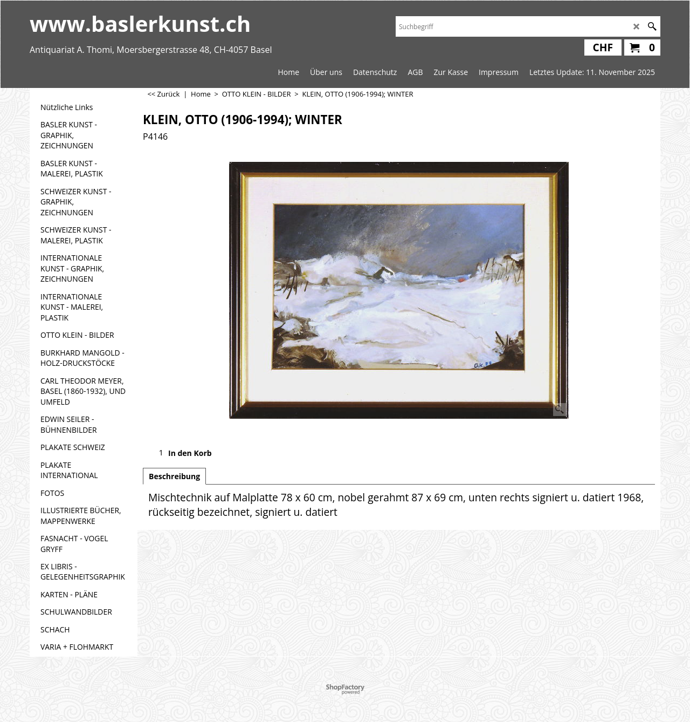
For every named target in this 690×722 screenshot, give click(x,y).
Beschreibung (174, 476)
